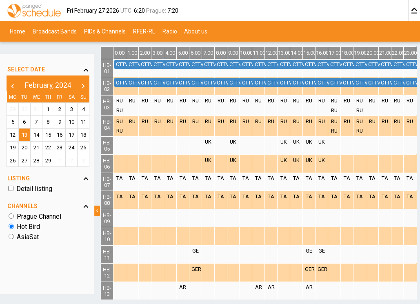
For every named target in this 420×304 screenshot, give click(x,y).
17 (80, 123)
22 (54, 136)
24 (80, 136)
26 (14, 149)
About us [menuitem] (195, 31)
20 (27, 136)
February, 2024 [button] (54, 74)
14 (41, 123)
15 (54, 123)
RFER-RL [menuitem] (144, 31)
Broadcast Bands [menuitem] (55, 31)
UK (216, 142)
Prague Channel (40, 205)
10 (80, 110)
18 (93, 123)
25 (93, 136)
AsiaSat (29, 225)
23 (67, 136)
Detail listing (35, 177)
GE (203, 251)
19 (14, 136)
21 (41, 136)
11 (93, 110)
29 (14, 98)
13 (27, 123)
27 (27, 149)
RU (130, 101)
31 (41, 98)
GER (205, 269)
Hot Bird (29, 215)
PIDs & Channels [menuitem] (105, 31)
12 (14, 123)
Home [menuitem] (17, 31)
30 (27, 98)
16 (67, 123)
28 (41, 149)
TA (130, 178)
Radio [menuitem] (169, 31)
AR (191, 287)
